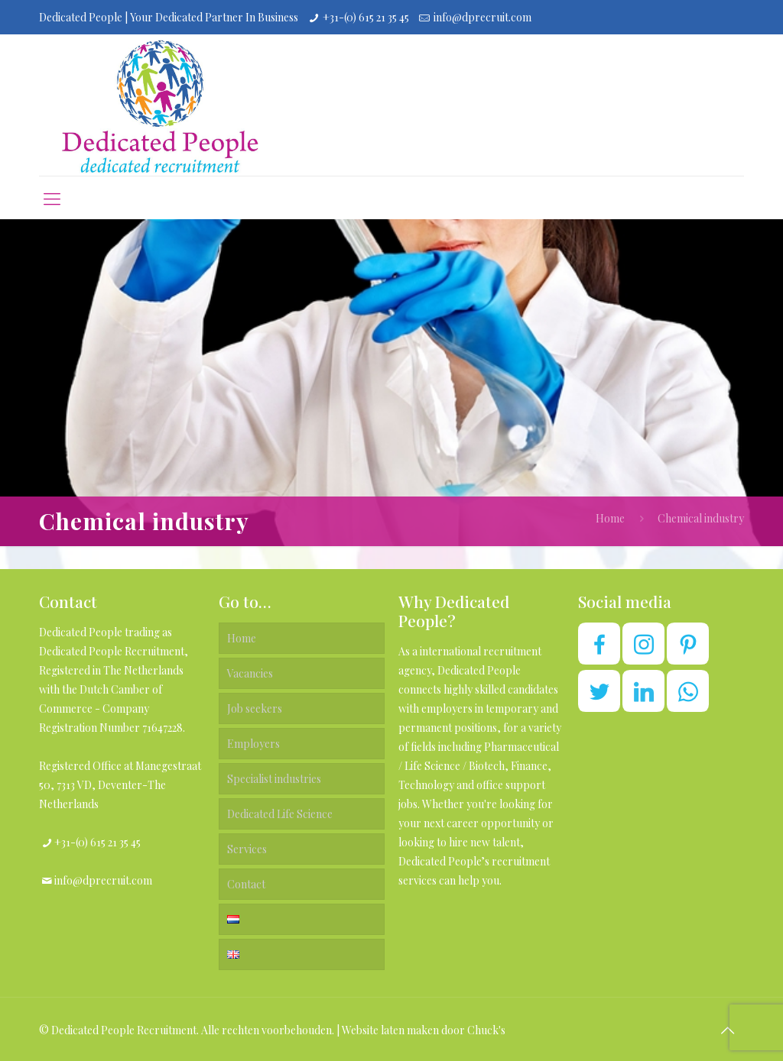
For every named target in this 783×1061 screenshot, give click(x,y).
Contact (246, 884)
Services (247, 849)
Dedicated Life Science (280, 814)
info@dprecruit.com (482, 17)
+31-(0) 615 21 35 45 (366, 17)
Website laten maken (390, 1030)
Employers (253, 743)
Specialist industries (274, 778)
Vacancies (250, 673)
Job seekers (254, 708)
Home (610, 518)
